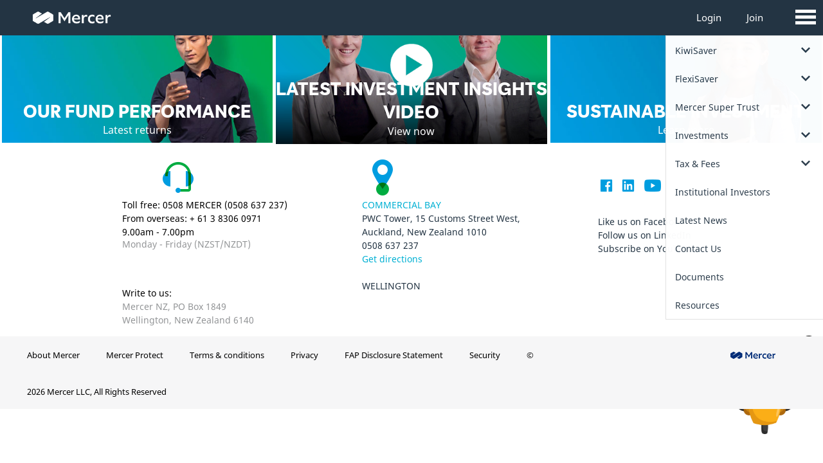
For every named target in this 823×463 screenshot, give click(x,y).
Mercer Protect (134, 355)
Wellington (391, 286)
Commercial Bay (401, 205)
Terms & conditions (227, 355)
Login (708, 17)
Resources (697, 305)
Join (754, 17)
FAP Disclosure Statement (394, 355)
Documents (699, 277)
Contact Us (698, 248)
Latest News (701, 220)
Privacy (304, 355)
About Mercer (53, 355)
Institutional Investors (722, 192)
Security (484, 355)
